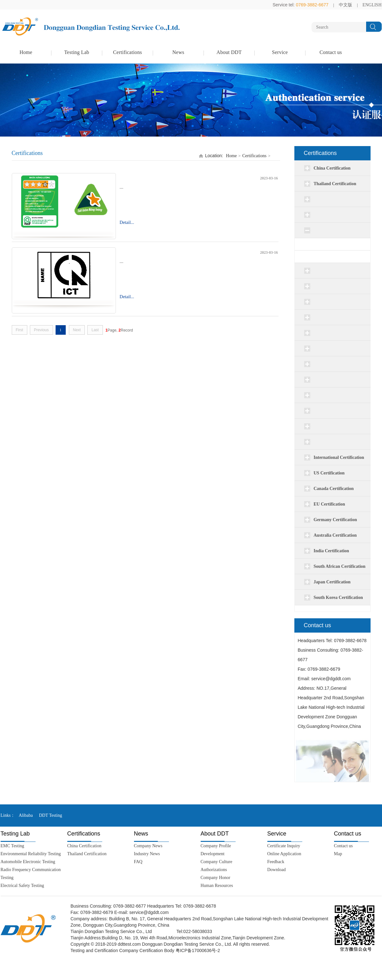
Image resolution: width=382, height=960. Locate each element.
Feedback (276, 861)
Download (276, 869)
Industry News (147, 853)
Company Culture (216, 861)
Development (213, 853)
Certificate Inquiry (283, 845)
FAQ (138, 861)
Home (25, 52)
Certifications (127, 52)
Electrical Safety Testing (22, 885)
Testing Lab (76, 52)
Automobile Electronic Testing (28, 861)
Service (280, 52)
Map (338, 853)
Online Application (284, 853)
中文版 (345, 5)
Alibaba (26, 815)
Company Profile (216, 845)
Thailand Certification (87, 853)
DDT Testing (50, 815)
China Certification (84, 845)
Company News (148, 845)
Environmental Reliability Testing (31, 853)
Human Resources (217, 885)
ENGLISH (372, 5)
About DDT (229, 52)
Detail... (127, 222)
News (178, 52)
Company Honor (216, 877)
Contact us (330, 52)
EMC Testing (12, 845)
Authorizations (214, 869)
